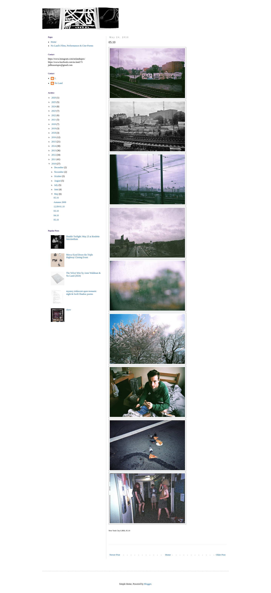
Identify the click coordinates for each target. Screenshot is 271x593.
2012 (54, 155)
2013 (54, 150)
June (56, 189)
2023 (54, 110)
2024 (54, 106)
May (56, 194)
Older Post (220, 554)
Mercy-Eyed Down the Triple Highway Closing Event (79, 256)
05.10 (56, 197)
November (59, 172)
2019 (54, 128)
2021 (54, 119)
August (57, 180)
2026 (54, 97)
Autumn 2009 (60, 202)
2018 (54, 133)
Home (168, 554)
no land (47, 14)
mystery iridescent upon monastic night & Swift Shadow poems (81, 292)
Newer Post (115, 554)
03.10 (56, 211)
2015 (54, 141)
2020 (54, 124)
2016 (54, 137)
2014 (54, 146)
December (59, 167)
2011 (54, 159)
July (56, 185)
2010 (54, 163)
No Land (58, 83)
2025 (54, 102)
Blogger (147, 584)
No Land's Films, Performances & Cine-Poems (72, 45)
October (58, 176)
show (68, 309)
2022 (54, 115)
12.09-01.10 (59, 206)
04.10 (56, 215)
